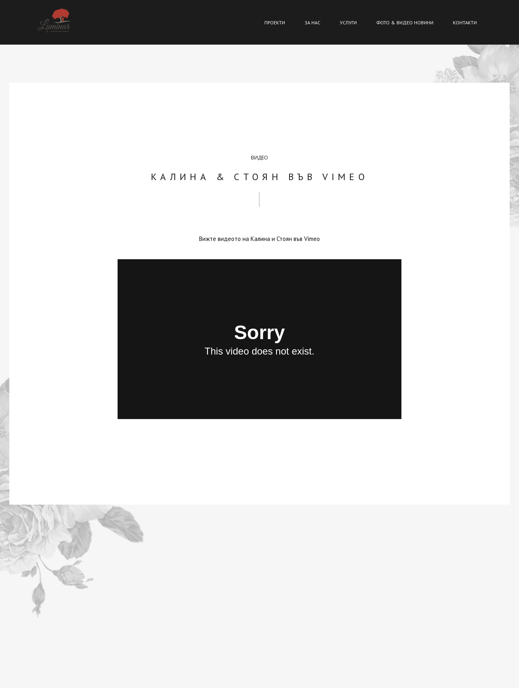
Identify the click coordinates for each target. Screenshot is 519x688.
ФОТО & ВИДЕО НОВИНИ (404, 22)
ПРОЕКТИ (274, 22)
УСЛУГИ (348, 22)
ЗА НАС (312, 22)
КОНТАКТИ (465, 22)
